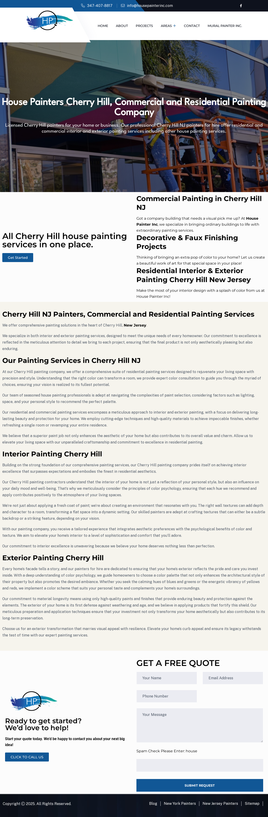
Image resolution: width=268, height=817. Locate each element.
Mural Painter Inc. (225, 26)
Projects (144, 26)
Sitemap (252, 803)
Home (103, 26)
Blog (153, 803)
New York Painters (180, 803)
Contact (192, 26)
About (122, 26)
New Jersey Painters (220, 803)
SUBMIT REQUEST (200, 785)
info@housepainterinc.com (150, 5)
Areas (166, 26)
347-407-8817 (99, 5)
